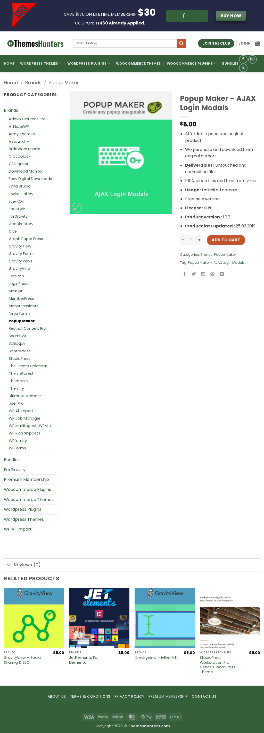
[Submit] (181, 43)
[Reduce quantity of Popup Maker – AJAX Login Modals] (183, 240)
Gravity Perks (20, 261)
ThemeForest (21, 373)
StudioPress (19, 358)
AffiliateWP (19, 126)
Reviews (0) (22, 565)
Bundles (230, 63)
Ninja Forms (19, 313)
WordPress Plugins (88, 63)
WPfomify (18, 440)
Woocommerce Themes (138, 63)
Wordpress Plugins (22, 509)
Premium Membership (26, 479)
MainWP (16, 291)
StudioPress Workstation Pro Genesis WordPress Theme (217, 665)
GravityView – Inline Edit (156, 657)
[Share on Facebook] (184, 274)
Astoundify (19, 141)
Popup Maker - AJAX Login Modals (216, 262)
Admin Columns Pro (27, 119)
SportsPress (20, 351)
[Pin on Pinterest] (212, 274)
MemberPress (21, 298)
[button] (244, 43)
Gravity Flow (20, 246)
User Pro (16, 403)
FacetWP (17, 208)
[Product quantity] (191, 240)
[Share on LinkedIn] (222, 274)
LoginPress (18, 283)
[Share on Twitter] (193, 274)
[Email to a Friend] (203, 274)
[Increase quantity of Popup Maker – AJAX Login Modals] (199, 240)
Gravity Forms (22, 253)
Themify (16, 388)
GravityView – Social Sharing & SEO (23, 660)
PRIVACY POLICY (129, 696)
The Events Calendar (28, 366)
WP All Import (21, 410)
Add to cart (226, 240)
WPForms (17, 448)
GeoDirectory (21, 223)
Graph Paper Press (26, 238)
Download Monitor (26, 171)
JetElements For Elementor (84, 660)
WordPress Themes (41, 63)
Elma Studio (20, 186)
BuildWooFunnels (24, 148)
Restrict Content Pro (27, 328)
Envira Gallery (21, 194)
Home (9, 63)
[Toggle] (9, 565)
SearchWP (18, 335)
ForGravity (18, 216)
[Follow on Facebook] (243, 59)
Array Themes (22, 134)
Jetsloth (16, 276)
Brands (33, 82)
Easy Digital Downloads (30, 178)
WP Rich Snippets (24, 433)
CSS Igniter (18, 163)
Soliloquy (17, 343)
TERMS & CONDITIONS (90, 696)
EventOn (16, 201)
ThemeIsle (18, 380)
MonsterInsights (23, 306)
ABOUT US (57, 696)
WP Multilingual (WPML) (30, 425)
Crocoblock (19, 156)
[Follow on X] (243, 68)
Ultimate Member (25, 395)
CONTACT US (204, 696)
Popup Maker (64, 82)
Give (13, 231)
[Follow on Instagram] (252, 59)
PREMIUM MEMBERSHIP (168, 696)
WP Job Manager (24, 418)
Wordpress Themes (24, 519)
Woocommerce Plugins (192, 63)
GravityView (20, 268)
